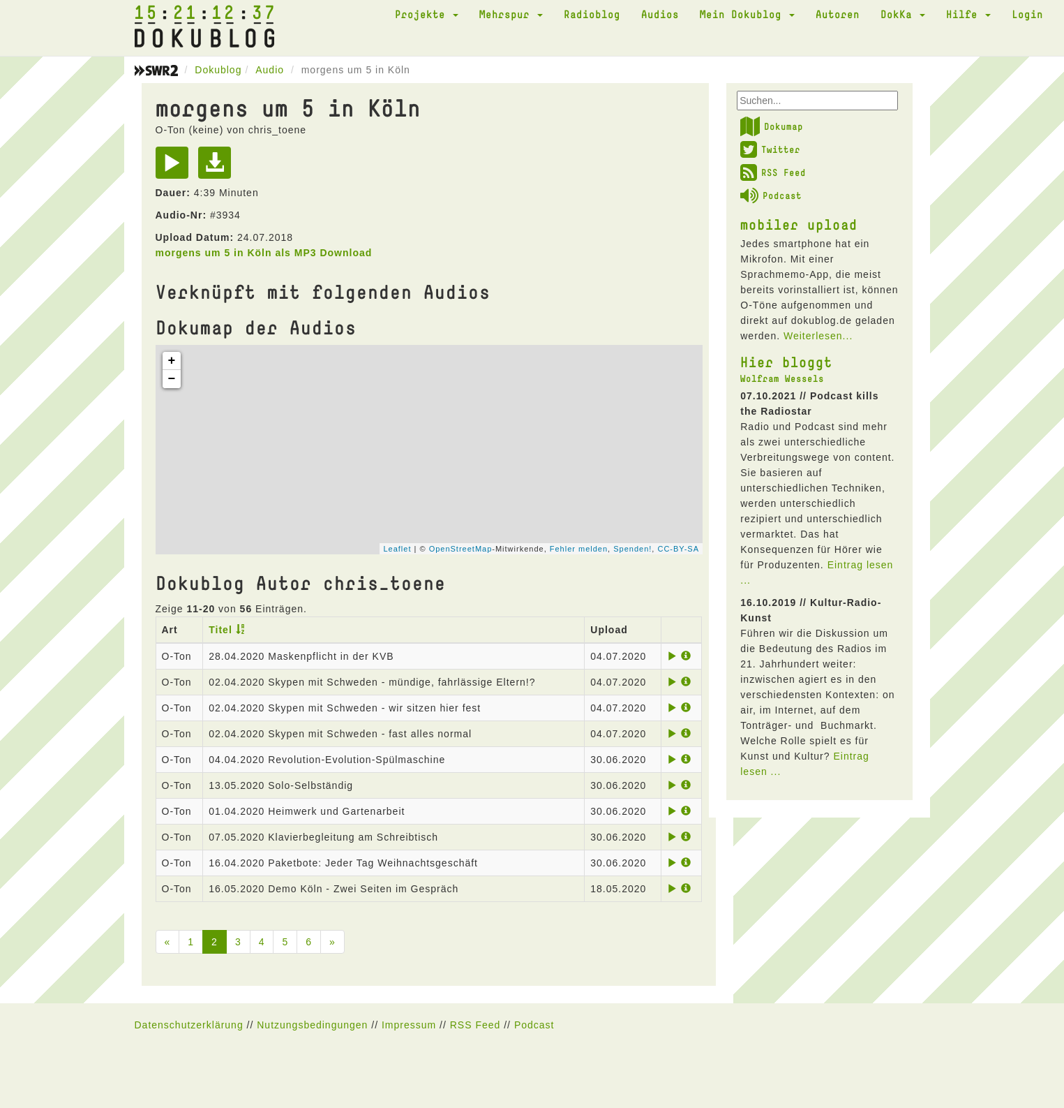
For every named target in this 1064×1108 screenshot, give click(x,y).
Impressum (409, 1025)
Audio (269, 69)
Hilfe (968, 14)
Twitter (770, 149)
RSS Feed (773, 172)
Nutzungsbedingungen (312, 1025)
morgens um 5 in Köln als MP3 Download (264, 252)
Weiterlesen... (818, 335)
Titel (220, 629)
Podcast (771, 195)
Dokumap (771, 126)
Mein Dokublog (747, 14)
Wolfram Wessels (782, 378)
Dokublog (218, 69)
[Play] (175, 167)
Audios (660, 14)
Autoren (838, 14)
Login (1027, 14)
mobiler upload (798, 224)
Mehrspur (511, 14)
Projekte (426, 14)
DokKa (903, 14)
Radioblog (592, 14)
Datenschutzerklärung (189, 1025)
